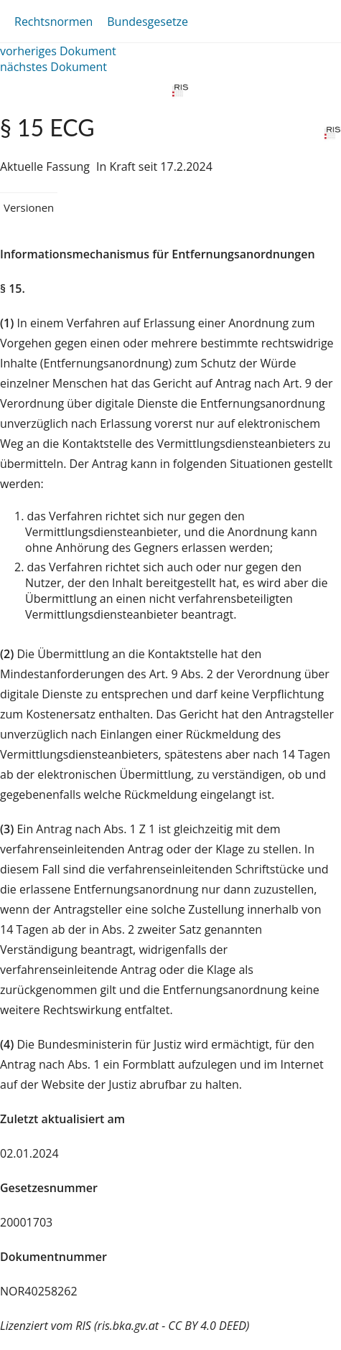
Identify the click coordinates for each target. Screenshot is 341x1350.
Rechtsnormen (53, 21)
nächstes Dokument (53, 67)
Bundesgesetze (147, 21)
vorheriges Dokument (58, 51)
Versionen (29, 207)
